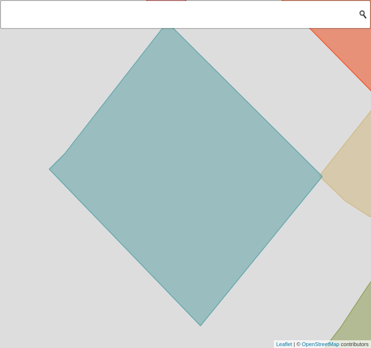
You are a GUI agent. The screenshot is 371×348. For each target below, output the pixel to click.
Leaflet (284, 344)
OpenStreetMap (321, 344)
